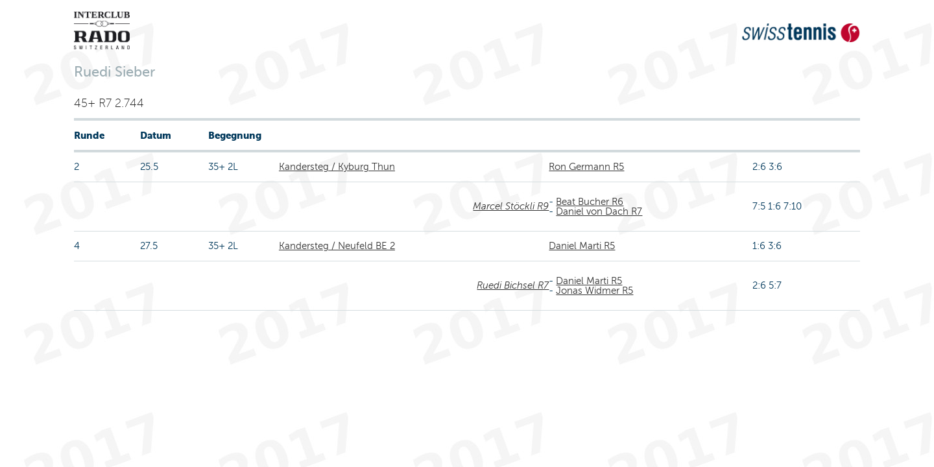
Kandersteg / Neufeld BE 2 (337, 246)
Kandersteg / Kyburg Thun (337, 167)
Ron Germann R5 (586, 167)
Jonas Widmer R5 (594, 290)
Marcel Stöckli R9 (511, 206)
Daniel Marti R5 (582, 246)
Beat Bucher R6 (589, 202)
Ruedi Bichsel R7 (513, 285)
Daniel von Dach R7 (599, 211)
